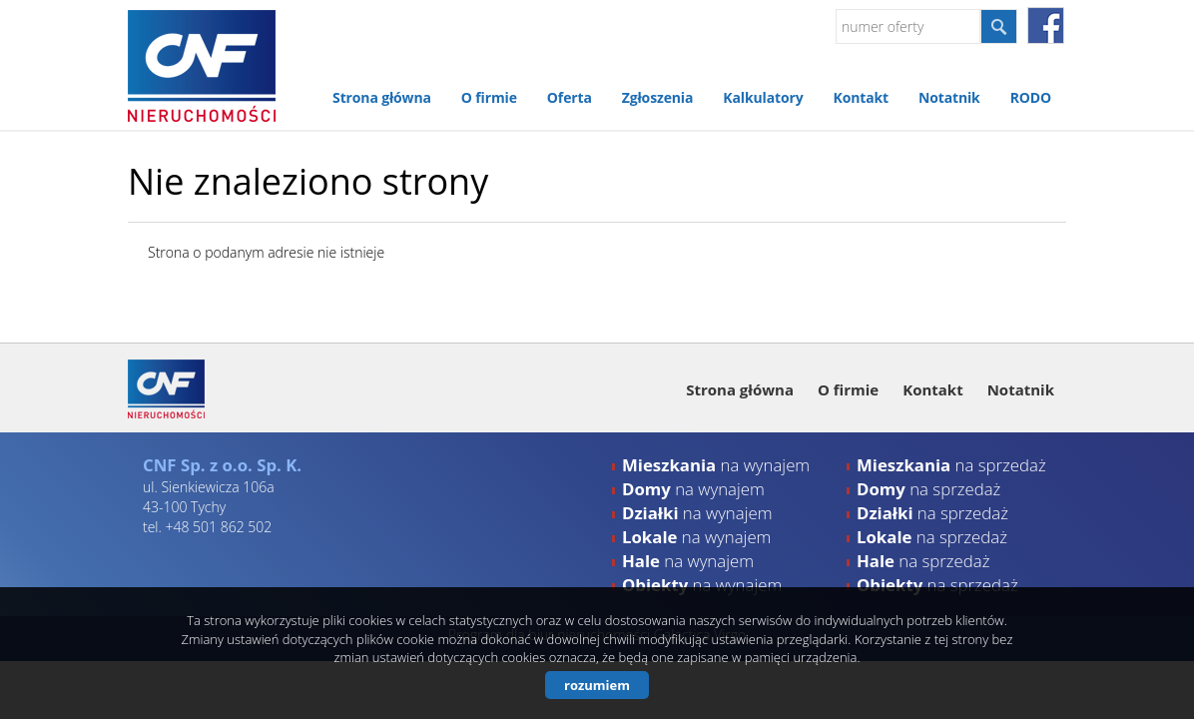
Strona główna (381, 97)
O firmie (489, 97)
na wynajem (716, 464)
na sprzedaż (951, 464)
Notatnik (949, 97)
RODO (1030, 97)
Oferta (569, 97)
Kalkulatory (763, 97)
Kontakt (860, 97)
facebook (1045, 25)
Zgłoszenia (658, 97)
